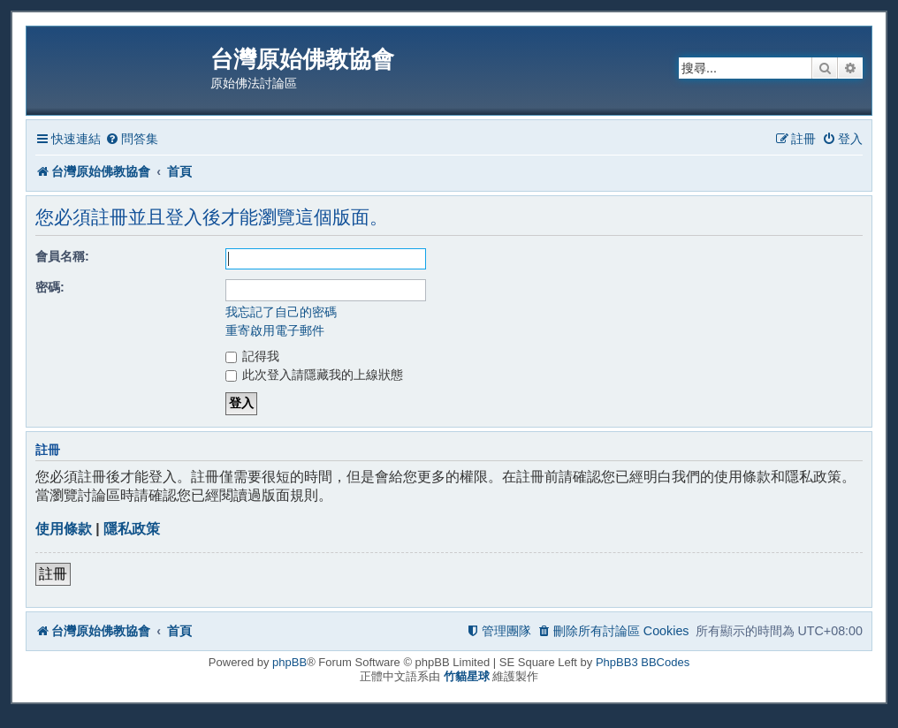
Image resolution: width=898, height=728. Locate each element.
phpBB (289, 662)
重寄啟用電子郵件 (274, 330)
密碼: (50, 287)
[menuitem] (131, 139)
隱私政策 (131, 528)
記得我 (252, 356)
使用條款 (63, 528)
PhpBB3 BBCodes (642, 662)
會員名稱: (62, 256)
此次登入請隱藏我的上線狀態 (314, 375)
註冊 (53, 573)
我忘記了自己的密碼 (281, 312)
